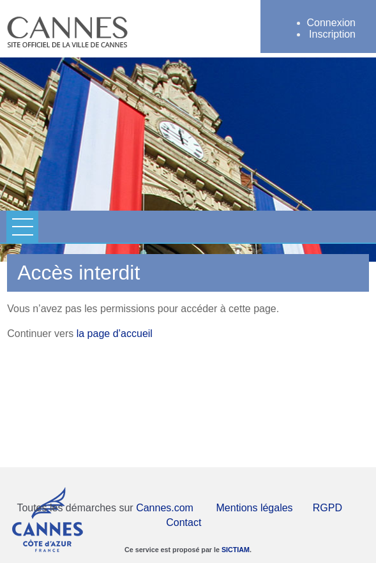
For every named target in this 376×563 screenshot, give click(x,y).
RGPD (327, 507)
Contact (183, 522)
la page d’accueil (115, 333)
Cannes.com (164, 507)
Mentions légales (254, 507)
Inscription (332, 34)
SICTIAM (236, 549)
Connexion (331, 22)
